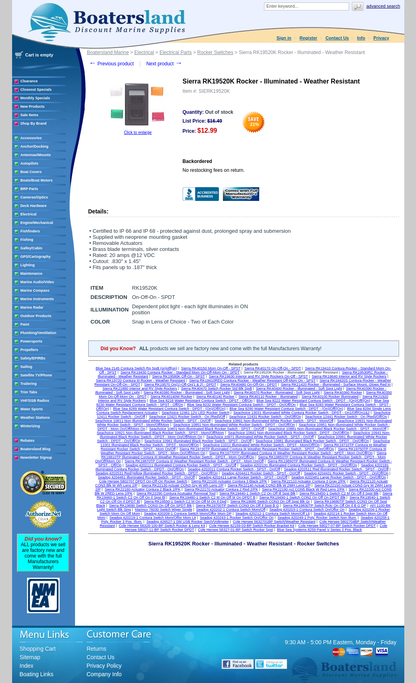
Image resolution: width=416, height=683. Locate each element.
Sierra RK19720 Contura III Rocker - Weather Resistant (140, 380)
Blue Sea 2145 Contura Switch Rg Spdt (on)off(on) (136, 368)
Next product (164, 64)
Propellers (29, 350)
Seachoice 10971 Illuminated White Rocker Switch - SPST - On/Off (260, 437)
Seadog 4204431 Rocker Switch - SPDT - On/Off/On (346, 473)
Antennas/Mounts (36, 155)
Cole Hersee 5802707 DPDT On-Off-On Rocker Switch (143, 481)
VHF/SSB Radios (35, 401)
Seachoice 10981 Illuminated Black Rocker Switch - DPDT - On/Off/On (312, 441)
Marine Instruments (37, 299)
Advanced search (383, 6)
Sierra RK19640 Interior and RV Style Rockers (349, 376)
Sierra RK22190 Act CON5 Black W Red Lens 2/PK (303, 489)
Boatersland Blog (36, 449)
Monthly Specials (35, 98)
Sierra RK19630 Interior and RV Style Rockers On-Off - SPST (258, 376)
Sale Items (30, 115)
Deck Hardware (34, 206)
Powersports (32, 341)
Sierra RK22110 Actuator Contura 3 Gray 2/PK (308, 481)
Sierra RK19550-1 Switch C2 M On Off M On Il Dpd (185, 501)
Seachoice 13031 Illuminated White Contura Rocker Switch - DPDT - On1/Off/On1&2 (301, 413)
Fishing (27, 240)
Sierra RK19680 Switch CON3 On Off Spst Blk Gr (270, 501)
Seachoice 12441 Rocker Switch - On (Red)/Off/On (346, 417)
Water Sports (32, 409)
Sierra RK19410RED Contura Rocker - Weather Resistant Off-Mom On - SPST (252, 380)
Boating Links (37, 674)
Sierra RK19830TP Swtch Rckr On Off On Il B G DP (324, 505)
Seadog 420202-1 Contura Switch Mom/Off (231, 510)
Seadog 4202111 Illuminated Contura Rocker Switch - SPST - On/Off (180, 465)
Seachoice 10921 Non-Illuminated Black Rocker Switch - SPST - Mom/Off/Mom (160, 433)
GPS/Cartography (36, 257)
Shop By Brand (34, 123)
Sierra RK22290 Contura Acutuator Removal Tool (176, 493)
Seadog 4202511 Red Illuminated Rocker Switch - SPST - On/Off (336, 469)
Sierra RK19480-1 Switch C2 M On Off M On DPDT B (212, 497)
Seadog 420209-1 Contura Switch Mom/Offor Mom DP (187, 514)
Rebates (28, 441)
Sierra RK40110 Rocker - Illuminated (268, 397)
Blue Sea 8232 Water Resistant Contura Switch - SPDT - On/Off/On (241, 405)
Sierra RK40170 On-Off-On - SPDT (272, 368)
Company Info (104, 674)
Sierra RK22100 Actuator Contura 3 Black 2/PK (229, 481)
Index (26, 665)
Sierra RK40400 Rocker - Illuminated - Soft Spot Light (299, 388)
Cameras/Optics (34, 197)
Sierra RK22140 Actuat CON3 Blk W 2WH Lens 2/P (269, 485)
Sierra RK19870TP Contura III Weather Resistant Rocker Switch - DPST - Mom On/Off (194, 461)
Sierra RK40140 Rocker (215, 397)
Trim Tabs (29, 392)
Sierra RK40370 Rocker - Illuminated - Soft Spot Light (277, 393)
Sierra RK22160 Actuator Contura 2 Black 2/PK (143, 489)
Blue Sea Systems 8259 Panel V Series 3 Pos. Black (319, 530)
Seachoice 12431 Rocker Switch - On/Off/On (265, 417)
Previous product (111, 64)
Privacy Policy (104, 665)
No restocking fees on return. (214, 170)
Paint (25, 324)
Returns (96, 648)
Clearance (29, 81)
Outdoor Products (36, 316)
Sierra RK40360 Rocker (343, 393)
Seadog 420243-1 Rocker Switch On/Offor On (237, 518)
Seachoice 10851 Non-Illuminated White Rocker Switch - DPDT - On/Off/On (234, 425)
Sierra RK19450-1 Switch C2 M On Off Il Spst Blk (339, 493)
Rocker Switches (215, 52)
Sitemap (30, 657)
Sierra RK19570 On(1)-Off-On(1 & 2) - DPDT (180, 384)
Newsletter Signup (36, 457)
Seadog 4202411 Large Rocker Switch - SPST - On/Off (243, 477)
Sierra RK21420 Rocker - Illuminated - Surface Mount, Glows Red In (336, 384)
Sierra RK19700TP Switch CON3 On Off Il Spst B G (237, 505)
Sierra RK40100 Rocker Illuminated (330, 397)
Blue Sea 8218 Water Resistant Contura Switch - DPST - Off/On (201, 401)
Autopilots (30, 163)
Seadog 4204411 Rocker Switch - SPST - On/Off (261, 473)
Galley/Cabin (32, 248)
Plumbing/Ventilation (38, 333)
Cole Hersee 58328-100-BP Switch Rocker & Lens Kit (162, 526)
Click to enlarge (138, 132)
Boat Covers (31, 172)
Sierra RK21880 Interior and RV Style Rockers (139, 388)
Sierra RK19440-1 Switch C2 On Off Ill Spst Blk (257, 493)
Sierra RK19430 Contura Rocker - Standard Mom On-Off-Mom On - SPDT (180, 372)
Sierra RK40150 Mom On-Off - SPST (210, 368)
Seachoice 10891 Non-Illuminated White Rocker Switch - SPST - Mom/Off (273, 421)
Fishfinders (30, 231)
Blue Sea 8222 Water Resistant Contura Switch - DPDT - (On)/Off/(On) (313, 401)
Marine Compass (35, 290)
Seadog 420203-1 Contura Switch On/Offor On (306, 510)
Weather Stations (35, 418)
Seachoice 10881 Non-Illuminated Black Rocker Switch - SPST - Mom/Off (327, 429)
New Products (33, 106)
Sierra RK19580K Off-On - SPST (178, 376)
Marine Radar (32, 307)
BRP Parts (29, 189)
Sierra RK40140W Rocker (171, 397)
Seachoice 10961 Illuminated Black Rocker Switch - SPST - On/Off (198, 441)
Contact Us (337, 38)
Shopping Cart (38, 648)
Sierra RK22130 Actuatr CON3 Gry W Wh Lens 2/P (182, 485)
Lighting (28, 265)
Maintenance (32, 274)
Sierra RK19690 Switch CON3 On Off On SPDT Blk (150, 505)
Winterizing (30, 426)
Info (361, 38)
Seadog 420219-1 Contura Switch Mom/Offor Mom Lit (152, 518)
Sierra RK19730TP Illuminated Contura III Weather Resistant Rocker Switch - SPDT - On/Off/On (256, 449)
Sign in (284, 38)
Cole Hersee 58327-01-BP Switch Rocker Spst (235, 530)
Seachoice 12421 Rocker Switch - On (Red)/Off (187, 417)
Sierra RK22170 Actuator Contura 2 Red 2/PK (221, 489)
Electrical (29, 214)
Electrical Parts (176, 52)
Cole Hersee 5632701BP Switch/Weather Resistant (274, 522)
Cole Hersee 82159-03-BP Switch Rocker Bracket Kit (251, 526)
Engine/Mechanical (37, 223)
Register (308, 38)
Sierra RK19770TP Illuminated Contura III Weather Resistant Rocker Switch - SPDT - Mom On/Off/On (291, 453)
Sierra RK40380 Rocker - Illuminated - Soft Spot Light (187, 393)
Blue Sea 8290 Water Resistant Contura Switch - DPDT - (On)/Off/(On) (286, 409)
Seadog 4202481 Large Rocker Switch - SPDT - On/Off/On (338, 477)
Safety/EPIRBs (33, 358)
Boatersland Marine (108, 52)
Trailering (29, 384)
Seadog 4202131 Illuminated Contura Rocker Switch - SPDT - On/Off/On (298, 465)
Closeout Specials (36, 90)
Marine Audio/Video (37, 282)
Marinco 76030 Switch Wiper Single (163, 510)
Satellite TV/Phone (36, 375)
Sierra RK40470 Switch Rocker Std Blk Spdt (216, 388)
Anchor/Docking (35, 146)
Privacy (381, 38)
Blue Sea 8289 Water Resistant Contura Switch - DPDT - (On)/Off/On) (169, 409)
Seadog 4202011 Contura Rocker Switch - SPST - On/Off (234, 469)
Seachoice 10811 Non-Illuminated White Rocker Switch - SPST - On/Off (152, 421)
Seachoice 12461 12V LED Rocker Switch (195, 413)
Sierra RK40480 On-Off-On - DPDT (248, 384)
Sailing (27, 367)
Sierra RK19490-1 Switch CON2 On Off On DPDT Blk (302, 497)
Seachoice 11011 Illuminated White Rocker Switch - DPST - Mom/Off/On (261, 445)
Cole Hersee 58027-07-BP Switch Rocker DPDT (337, 526)
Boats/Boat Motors (37, 180)
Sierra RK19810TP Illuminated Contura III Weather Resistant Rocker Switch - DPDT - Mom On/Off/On (243, 455)
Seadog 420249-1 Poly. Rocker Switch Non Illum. (317, 518)
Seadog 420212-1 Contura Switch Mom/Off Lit (272, 514)
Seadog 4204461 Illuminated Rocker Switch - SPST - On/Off (146, 477)
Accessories (31, 138)
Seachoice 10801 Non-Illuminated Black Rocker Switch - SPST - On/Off (206, 429)
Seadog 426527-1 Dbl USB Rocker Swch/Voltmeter (187, 522)
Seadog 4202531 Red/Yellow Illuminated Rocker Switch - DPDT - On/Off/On (157, 473)
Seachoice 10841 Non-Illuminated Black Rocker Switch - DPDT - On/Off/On (288, 433)
